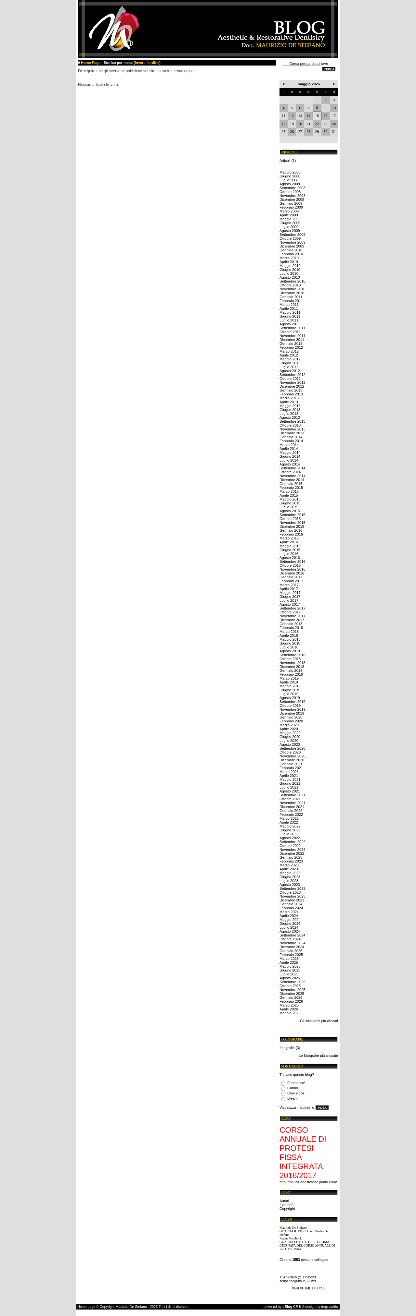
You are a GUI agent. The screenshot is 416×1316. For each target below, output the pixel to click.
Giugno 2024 (290, 923)
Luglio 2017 (289, 600)
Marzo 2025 (289, 958)
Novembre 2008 (293, 196)
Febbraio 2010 (291, 254)
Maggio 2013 (290, 406)
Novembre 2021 (293, 803)
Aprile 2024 (289, 916)
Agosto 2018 (290, 651)
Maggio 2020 (290, 733)
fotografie (287, 1048)
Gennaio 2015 (291, 484)
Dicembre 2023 (292, 900)
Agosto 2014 (290, 464)
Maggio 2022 (290, 826)
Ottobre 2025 (290, 986)
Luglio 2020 (289, 741)
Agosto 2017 (290, 604)
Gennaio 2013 (291, 390)
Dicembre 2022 (292, 853)
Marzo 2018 (289, 632)
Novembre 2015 (293, 523)
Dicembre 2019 (292, 713)
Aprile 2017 (289, 589)
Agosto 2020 (290, 744)
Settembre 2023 (293, 888)
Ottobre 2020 (290, 752)
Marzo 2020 (289, 725)
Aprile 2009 (289, 215)
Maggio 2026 (290, 1013)
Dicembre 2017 (292, 620)
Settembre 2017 (293, 608)
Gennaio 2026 (291, 997)
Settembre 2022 (293, 842)
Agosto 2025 (290, 978)
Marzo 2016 (289, 538)
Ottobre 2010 (290, 285)
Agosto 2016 (290, 558)
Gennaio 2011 (291, 297)
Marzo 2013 (289, 398)
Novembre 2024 (293, 943)
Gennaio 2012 (291, 343)
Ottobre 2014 (290, 472)
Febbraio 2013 (291, 394)
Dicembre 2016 (292, 573)
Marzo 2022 (289, 818)
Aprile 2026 (289, 1009)
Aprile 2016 (289, 542)
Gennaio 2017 (291, 577)
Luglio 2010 (289, 273)
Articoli (285, 161)
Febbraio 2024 (291, 908)
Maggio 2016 (290, 546)
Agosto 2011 (290, 324)
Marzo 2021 (289, 772)
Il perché (286, 1205)
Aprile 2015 (289, 495)
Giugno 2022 (290, 830)
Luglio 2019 (289, 694)
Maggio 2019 (290, 686)
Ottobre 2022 (290, 846)
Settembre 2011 (293, 328)
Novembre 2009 (293, 242)
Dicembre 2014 (292, 480)
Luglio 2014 (289, 460)
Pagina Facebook (291, 1238)
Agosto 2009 (290, 231)
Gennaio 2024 (291, 904)
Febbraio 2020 (291, 721)
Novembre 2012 (293, 382)
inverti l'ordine (147, 63)
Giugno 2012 (290, 363)
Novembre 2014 (293, 476)
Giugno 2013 (290, 410)
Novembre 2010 (293, 289)
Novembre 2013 (293, 429)
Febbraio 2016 (291, 534)
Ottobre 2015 (290, 519)
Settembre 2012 (293, 375)
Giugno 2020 (290, 737)
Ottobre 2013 (290, 425)
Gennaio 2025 (291, 951)
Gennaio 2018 (291, 624)
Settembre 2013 (293, 421)
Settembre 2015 (293, 515)
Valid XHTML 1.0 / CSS (308, 1288)
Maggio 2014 (290, 452)
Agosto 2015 (290, 511)
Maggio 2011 (290, 312)
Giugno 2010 (290, 270)
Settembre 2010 (293, 281)
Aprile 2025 (289, 962)
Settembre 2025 (293, 982)
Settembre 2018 (293, 655)
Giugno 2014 (290, 456)
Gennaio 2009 (291, 203)
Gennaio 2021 (291, 764)
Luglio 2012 (289, 367)
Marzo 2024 (289, 912)
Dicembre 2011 (292, 340)
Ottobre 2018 (290, 659)
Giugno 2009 (290, 223)
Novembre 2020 (293, 756)
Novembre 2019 (293, 709)
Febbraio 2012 (291, 347)
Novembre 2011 (293, 336)
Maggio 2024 (290, 920)
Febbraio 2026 (291, 1001)
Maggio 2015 (290, 499)
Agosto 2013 (290, 417)
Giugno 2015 (290, 503)
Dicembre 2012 (292, 386)
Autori (284, 1201)
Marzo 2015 (289, 491)
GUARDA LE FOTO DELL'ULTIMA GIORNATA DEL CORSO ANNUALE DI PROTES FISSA (307, 1245)
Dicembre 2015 (292, 526)
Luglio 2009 (289, 227)
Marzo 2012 (289, 351)
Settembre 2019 (293, 702)
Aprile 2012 (289, 355)
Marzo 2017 (289, 585)
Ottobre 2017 (290, 612)
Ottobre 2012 (290, 378)
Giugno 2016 (290, 550)
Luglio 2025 (289, 974)
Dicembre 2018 (292, 667)
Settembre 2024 (293, 935)
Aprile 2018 (289, 635)
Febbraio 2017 (291, 581)
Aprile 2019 (289, 682)
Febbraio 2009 (291, 207)
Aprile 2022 (289, 822)
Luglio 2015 (289, 507)
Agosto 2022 (290, 838)
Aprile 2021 (289, 776)
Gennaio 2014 (291, 437)
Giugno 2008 (290, 176)
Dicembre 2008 (292, 199)
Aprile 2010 (289, 262)
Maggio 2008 (290, 172)
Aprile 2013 (289, 402)
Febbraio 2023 (291, 861)
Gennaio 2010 (291, 250)
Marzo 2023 (289, 865)
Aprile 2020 (289, 729)
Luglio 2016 (289, 554)
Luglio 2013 (289, 414)
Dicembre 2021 (292, 807)
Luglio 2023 (289, 881)
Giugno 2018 (290, 643)
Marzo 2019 (289, 678)
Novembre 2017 (293, 616)
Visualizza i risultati (295, 1107)
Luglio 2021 (289, 787)
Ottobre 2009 (290, 238)
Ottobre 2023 (290, 892)
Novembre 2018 (293, 663)
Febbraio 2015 (291, 487)
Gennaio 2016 (291, 530)
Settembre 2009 (293, 234)
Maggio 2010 (290, 266)
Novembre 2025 (293, 990)
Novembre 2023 (293, 896)
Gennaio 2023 (291, 857)
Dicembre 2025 (292, 994)
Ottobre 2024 (290, 939)
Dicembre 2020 (292, 760)
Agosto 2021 (290, 791)
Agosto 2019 (290, 698)
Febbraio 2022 (291, 814)
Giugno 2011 (290, 316)
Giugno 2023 (290, 877)
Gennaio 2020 (291, 717)
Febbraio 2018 (291, 628)
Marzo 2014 (289, 445)
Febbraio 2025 (291, 955)
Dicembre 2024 (292, 947)
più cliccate (329, 1055)
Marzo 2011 (289, 305)
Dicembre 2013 (292, 433)
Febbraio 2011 (291, 301)
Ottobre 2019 (290, 705)
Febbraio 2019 (291, 674)
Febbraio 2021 (291, 768)
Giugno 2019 (290, 690)
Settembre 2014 (293, 468)
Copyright (287, 1209)
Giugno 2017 (290, 596)
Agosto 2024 (290, 931)
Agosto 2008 (290, 184)
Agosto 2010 (290, 277)
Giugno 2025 (290, 970)
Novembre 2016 (293, 569)
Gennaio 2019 (291, 670)
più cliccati (329, 1021)
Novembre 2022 (293, 849)
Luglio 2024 (289, 927)
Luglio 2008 (289, 180)
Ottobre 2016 (290, 565)
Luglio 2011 (289, 320)
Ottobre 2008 (290, 192)
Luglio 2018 (289, 647)
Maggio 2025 (290, 966)
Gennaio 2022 (291, 811)
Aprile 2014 (289, 449)
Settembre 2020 (293, 748)
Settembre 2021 (293, 795)
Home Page (90, 63)
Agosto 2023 (290, 885)
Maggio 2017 (290, 593)
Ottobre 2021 (290, 799)
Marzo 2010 (289, 258)
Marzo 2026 (289, 1005)
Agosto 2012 (290, 371)
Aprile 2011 (289, 308)
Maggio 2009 (290, 219)
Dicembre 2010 (292, 293)
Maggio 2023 (290, 873)
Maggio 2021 (290, 779)
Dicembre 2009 (292, 246)
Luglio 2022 (289, 834)
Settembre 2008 (293, 188)
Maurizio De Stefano (293, 1227)
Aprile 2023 (289, 869)
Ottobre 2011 (290, 332)
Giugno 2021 (290, 783)
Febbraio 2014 (291, 441)
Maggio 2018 (290, 639)
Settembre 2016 (293, 561)
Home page (86, 1307)
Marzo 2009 (289, 211)
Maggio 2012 (290, 359)
